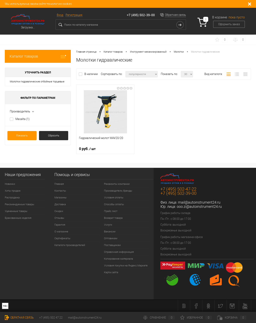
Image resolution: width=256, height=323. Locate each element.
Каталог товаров (38, 56)
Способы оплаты (114, 204)
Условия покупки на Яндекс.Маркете (126, 265)
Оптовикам (110, 238)
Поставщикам (112, 245)
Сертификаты (62, 238)
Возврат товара (113, 217)
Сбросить (53, 135)
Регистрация (74, 15)
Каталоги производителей (69, 245)
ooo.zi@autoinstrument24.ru (199, 206)
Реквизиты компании (117, 183)
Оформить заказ (229, 24)
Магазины (60, 197)
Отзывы (59, 217)
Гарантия (59, 224)
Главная (59, 183)
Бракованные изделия (18, 217)
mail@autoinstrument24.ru (199, 202)
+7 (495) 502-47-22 (178, 189)
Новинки (10, 183)
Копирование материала (118, 258)
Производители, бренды (118, 190)
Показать (22, 135)
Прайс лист (110, 211)
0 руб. (87, 149)
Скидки (58, 211)
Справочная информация (119, 251)
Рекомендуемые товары (19, 204)
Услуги (108, 224)
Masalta (22, 119)
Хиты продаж (13, 190)
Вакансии (109, 231)
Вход (60, 15)
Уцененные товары (16, 211)
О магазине (61, 231)
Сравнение (159, 317)
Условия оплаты (113, 197)
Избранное (196, 317)
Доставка (60, 204)
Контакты (60, 190)
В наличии (91, 74)
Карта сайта (111, 272)
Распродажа (12, 197)
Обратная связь (175, 14)
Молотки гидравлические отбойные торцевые (37, 81)
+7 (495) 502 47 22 (51, 317)
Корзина (231, 317)
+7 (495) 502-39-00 (141, 15)
